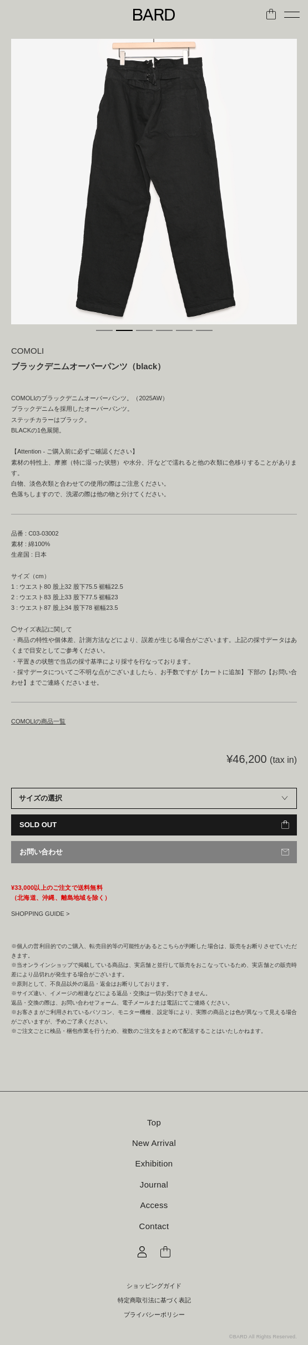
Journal (154, 1184)
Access (154, 1205)
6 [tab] (204, 330)
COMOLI (27, 350)
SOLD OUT (38, 825)
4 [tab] (164, 330)
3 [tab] (144, 330)
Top (154, 1122)
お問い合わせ (41, 852)
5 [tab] (184, 330)
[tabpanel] (154, 181)
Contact (154, 1226)
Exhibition (154, 1163)
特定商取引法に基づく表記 (154, 1300)
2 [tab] (124, 330)
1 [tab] (104, 330)
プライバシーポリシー (154, 1315)
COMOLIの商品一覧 (38, 721)
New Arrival (154, 1143)
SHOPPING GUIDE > (40, 913)
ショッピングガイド (154, 1286)
